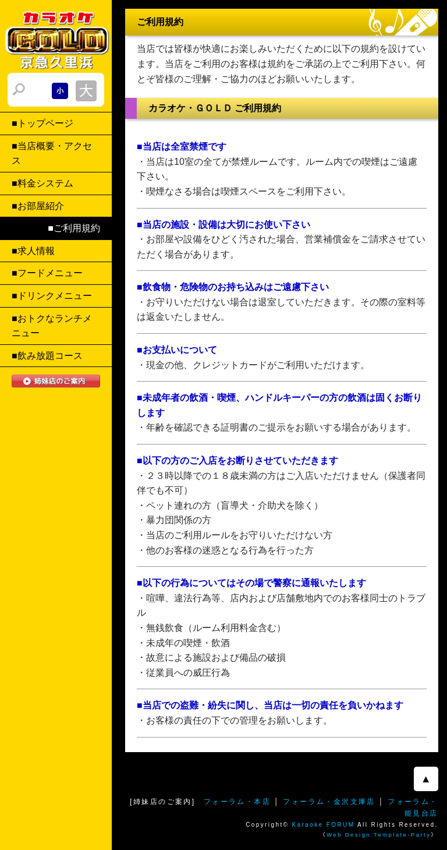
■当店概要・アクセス (52, 153)
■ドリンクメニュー (52, 296)
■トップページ (42, 123)
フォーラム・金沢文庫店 (329, 802)
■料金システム (42, 183)
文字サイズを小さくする (60, 90)
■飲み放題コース (47, 356)
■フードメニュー (47, 273)
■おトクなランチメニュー (52, 325)
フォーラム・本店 (237, 802)
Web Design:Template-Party (379, 834)
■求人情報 (33, 251)
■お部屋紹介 (38, 206)
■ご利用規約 (74, 228)
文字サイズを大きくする (86, 90)
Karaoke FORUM (323, 824)
